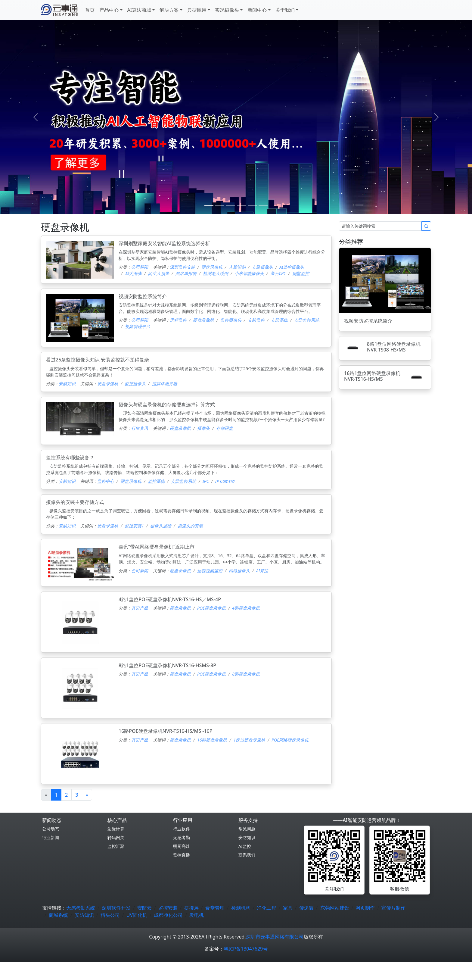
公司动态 (50, 829)
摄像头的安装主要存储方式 (75, 502)
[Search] (380, 226)
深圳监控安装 (182, 267)
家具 (288, 907)
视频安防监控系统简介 (143, 296)
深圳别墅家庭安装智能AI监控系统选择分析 (164, 243)
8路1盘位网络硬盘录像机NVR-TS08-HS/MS (394, 347)
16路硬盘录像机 (212, 740)
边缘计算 (115, 829)
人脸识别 (237, 267)
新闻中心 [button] (257, 10)
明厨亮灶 (181, 846)
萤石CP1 (278, 273)
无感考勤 (181, 837)
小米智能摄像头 (249, 273)
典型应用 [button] (196, 10)
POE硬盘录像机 (211, 608)
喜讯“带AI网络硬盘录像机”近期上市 (156, 546)
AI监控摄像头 (291, 267)
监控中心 (105, 481)
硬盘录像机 (211, 267)
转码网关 (115, 837)
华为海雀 (133, 273)
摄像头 (203, 428)
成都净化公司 (168, 915)
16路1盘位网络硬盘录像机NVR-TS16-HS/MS (372, 376)
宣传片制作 (393, 907)
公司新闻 (139, 267)
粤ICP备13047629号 (246, 948)
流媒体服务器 (164, 383)
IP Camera (225, 481)
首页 (90, 10)
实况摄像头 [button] (227, 10)
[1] (219, 205)
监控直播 (181, 855)
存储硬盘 (224, 428)
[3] (241, 205)
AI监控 (244, 846)
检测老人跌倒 (215, 273)
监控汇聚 (115, 846)
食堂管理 (215, 907)
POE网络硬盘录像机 (290, 740)
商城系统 (58, 915)
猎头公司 (110, 915)
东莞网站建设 (334, 907)
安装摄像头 (262, 267)
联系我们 (246, 855)
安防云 (144, 907)
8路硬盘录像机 (246, 674)
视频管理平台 (137, 326)
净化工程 (266, 907)
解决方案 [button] (169, 10)
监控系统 (156, 481)
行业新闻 (50, 837)
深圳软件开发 (116, 907)
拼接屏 (191, 907)
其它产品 (139, 608)
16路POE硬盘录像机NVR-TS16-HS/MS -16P (165, 731)
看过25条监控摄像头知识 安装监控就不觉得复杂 (97, 359)
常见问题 (246, 829)
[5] (263, 205)
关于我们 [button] (285, 10)
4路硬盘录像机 (246, 608)
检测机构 (240, 907)
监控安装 (168, 907)
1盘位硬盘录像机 (249, 740)
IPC (206, 481)
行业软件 (181, 829)
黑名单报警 (186, 273)
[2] (230, 205)
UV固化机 (136, 915)
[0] (208, 205)
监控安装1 (134, 526)
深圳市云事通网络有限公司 (275, 936)
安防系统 (279, 320)
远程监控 (178, 320)
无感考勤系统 (80, 907)
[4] (252, 205)
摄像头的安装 (190, 526)
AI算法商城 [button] (139, 10)
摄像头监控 (160, 526)
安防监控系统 (306, 320)
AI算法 (262, 570)
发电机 (196, 915)
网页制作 (365, 907)
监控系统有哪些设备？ (70, 457)
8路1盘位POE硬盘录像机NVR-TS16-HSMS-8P (167, 665)
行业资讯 (139, 428)
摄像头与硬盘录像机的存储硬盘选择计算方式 (167, 404)
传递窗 (306, 907)
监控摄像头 (230, 320)
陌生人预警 (158, 273)
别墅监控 (300, 273)
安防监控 (256, 320)
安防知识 (67, 383)
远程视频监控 (209, 570)
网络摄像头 (239, 570)
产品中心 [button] (109, 10)
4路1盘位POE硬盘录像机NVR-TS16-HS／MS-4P (170, 599)
